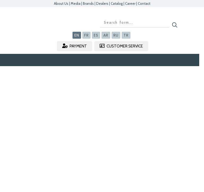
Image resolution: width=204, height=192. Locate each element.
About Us (61, 3)
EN (76, 35)
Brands (88, 3)
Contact (144, 3)
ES (96, 35)
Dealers (102, 3)
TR (126, 35)
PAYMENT (74, 46)
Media (75, 3)
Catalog (117, 3)
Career (130, 3)
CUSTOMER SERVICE (121, 46)
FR (86, 35)
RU (115, 35)
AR (105, 35)
